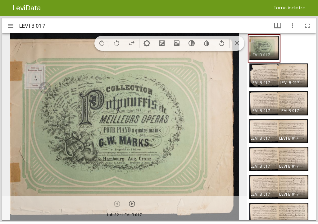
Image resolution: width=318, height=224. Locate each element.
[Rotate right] (101, 43)
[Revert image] (221, 43)
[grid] (281, 126)
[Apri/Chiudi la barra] (10, 25)
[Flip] (131, 43)
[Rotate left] (116, 43)
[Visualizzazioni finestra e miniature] (277, 25)
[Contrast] (161, 43)
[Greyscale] (191, 43)
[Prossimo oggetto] (132, 203)
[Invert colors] (206, 43)
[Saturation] (176, 43)
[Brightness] (146, 43)
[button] (264, 48)
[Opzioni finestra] (292, 25)
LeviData (26, 7)
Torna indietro (289, 7)
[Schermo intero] (307, 25)
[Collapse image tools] (236, 43)
